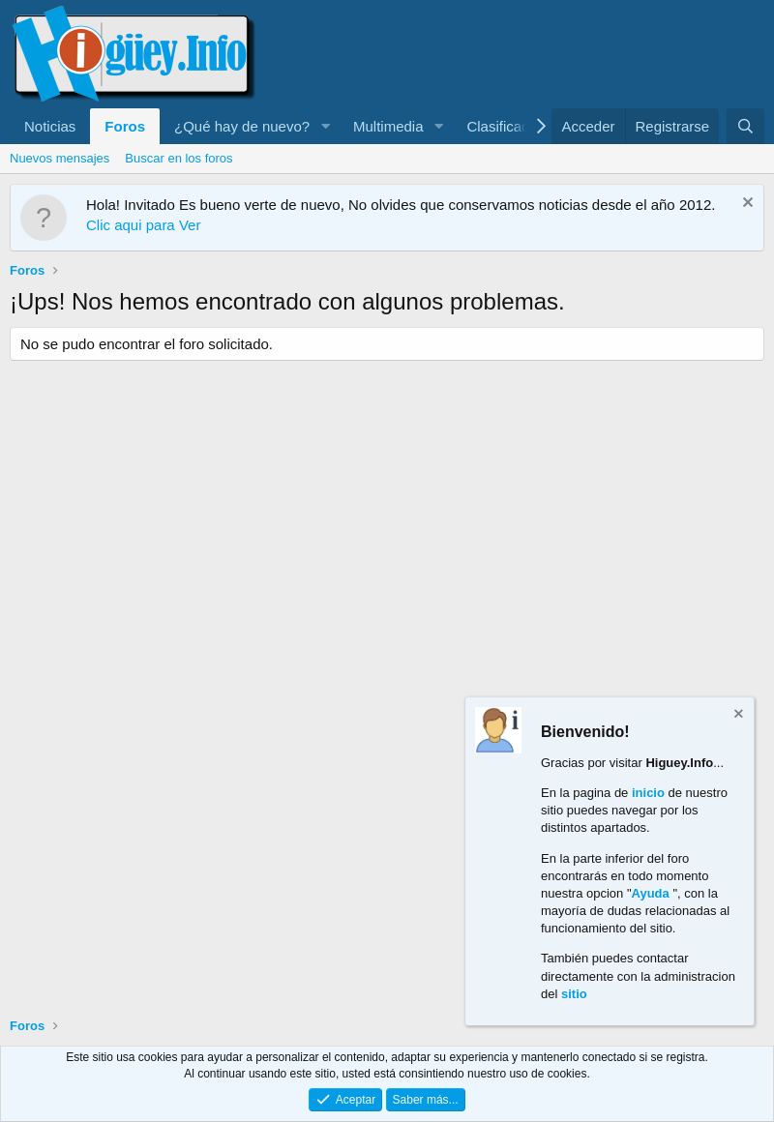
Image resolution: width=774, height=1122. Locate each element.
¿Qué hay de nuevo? (242, 126)
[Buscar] (745, 126)
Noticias (49, 126)
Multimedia (388, 126)
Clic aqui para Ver (143, 225)
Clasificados (505, 126)
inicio (648, 792)
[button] (325, 126)
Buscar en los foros (178, 158)
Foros (124, 126)
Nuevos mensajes (59, 158)
